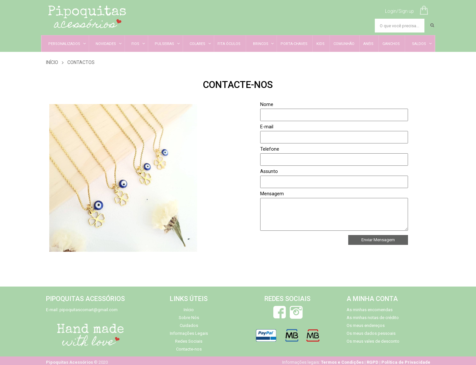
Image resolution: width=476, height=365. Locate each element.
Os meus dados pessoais (371, 333)
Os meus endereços (366, 325)
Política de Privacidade (405, 362)
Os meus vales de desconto (373, 341)
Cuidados (189, 325)
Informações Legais (189, 333)
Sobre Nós (189, 317)
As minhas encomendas (370, 309)
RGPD (372, 362)
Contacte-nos (189, 349)
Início (52, 62)
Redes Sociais (188, 341)
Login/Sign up (399, 11)
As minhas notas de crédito (373, 317)
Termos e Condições (342, 362)
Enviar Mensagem (378, 239)
